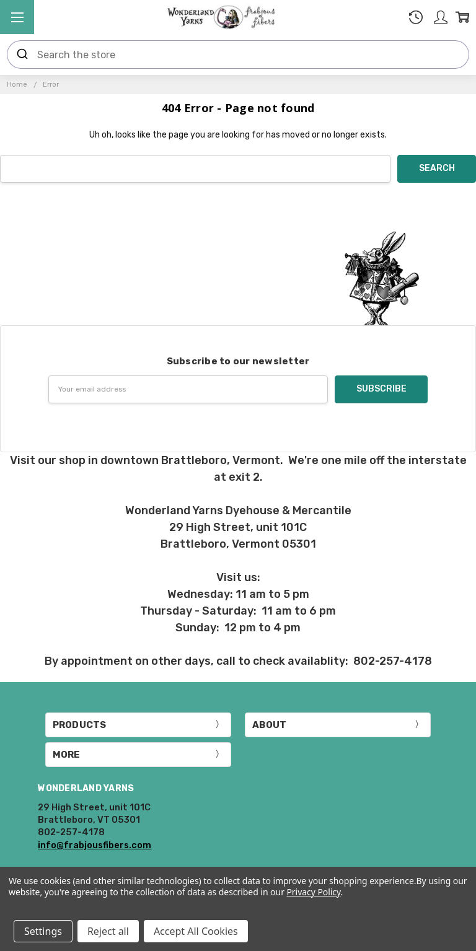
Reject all (108, 931)
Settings (43, 931)
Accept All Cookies (196, 931)
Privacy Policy (313, 892)
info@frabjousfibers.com (94, 845)
